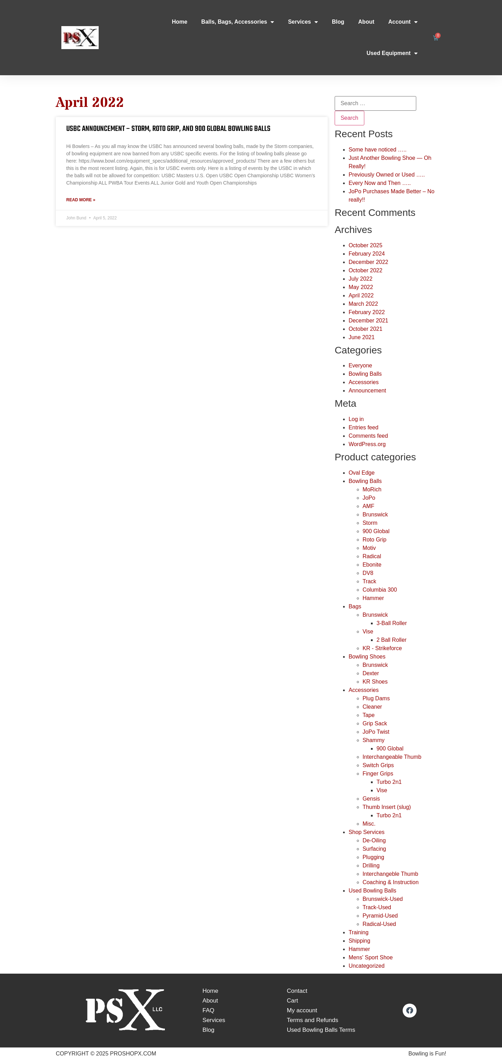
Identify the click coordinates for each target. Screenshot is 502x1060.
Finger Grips (378, 774)
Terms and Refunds (312, 1020)
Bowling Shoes (367, 657)
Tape (369, 715)
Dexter (371, 673)
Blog (338, 22)
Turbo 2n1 (389, 782)
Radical (372, 556)
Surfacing (374, 849)
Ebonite (372, 565)
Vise (368, 631)
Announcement (367, 390)
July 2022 (361, 279)
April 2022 (361, 295)
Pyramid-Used (380, 916)
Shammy (374, 740)
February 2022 (367, 312)
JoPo (369, 498)
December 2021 (368, 321)
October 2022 (365, 270)
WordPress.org (367, 444)
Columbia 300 (380, 590)
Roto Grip (374, 540)
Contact (297, 991)
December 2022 (368, 262)
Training (358, 932)
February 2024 (367, 254)
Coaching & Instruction (391, 882)
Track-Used (377, 907)
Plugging (373, 857)
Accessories (364, 382)
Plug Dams (376, 698)
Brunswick (375, 514)
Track (369, 581)
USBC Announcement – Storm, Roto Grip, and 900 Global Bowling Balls (168, 129)
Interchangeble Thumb (390, 874)
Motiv (369, 548)
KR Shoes (375, 682)
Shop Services (367, 832)
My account (302, 1010)
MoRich (372, 489)
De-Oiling (374, 840)
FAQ (208, 1010)
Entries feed (363, 427)
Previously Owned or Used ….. (387, 175)
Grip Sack (375, 723)
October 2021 (365, 329)
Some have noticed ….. (377, 150)
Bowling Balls (365, 374)
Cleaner (372, 707)
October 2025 (365, 245)
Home (179, 22)
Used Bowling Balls (372, 891)
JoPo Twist (376, 732)
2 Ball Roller (391, 640)
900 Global (376, 531)
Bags (355, 606)
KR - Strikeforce (382, 648)
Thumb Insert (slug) (387, 807)
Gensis (371, 799)
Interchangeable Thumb (392, 757)
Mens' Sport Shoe (371, 957)
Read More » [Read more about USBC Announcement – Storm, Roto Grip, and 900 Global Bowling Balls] (80, 199)
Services (303, 22)
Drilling (371, 865)
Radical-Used (379, 924)
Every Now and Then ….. (380, 183)
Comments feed (368, 436)
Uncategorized (367, 966)
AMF (368, 506)
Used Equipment (392, 53)
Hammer (373, 598)
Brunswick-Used (383, 899)
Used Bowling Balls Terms (321, 1030)
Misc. (369, 824)
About (366, 22)
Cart (292, 1000)
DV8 (368, 573)
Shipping (359, 941)
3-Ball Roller (391, 623)
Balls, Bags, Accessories (237, 22)
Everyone (360, 365)
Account (403, 22)
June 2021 (362, 337)
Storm (370, 523)
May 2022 (361, 287)
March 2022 (363, 304)
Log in (356, 419)
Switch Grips (378, 765)
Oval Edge (362, 473)
